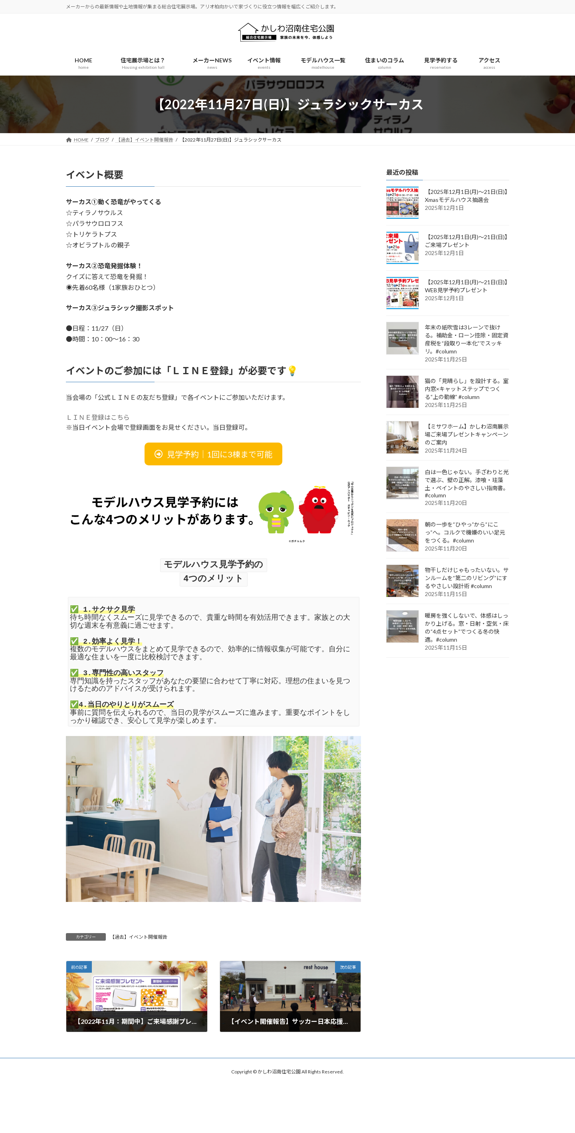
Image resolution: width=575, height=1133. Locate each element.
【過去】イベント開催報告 (138, 936)
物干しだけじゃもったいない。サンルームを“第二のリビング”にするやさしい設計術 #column (467, 577)
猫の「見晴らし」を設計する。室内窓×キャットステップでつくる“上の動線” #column (467, 388)
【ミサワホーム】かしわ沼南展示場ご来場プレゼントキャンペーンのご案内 (467, 434)
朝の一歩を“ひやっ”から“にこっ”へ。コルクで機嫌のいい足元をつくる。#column (465, 532)
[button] (213, 454)
